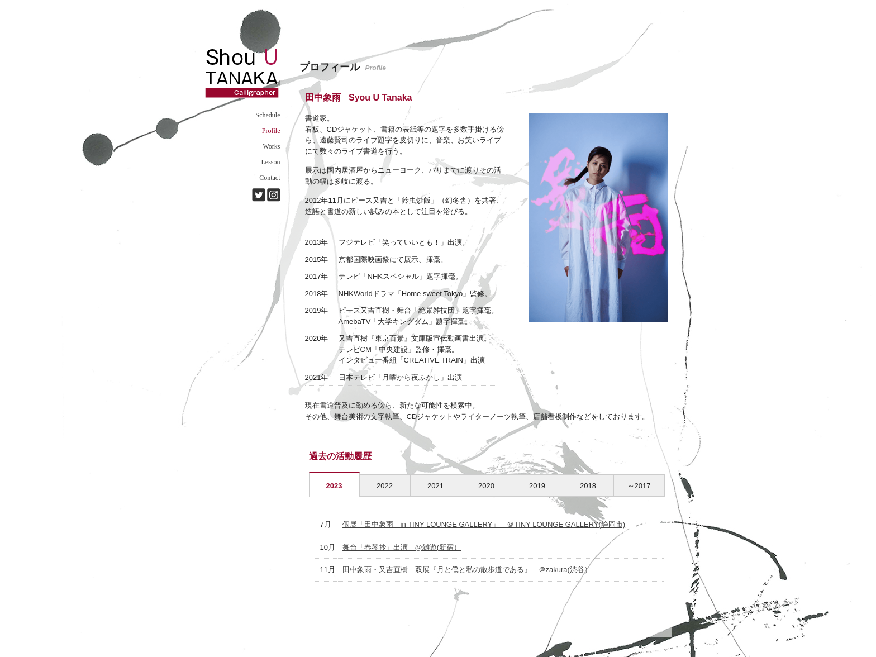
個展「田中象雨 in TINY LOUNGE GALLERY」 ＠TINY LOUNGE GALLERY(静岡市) (484, 524)
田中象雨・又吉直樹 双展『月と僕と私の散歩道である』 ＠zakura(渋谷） (467, 569)
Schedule (268, 115)
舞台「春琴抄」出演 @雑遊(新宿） (401, 547)
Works (271, 146)
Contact (269, 178)
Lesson (270, 162)
